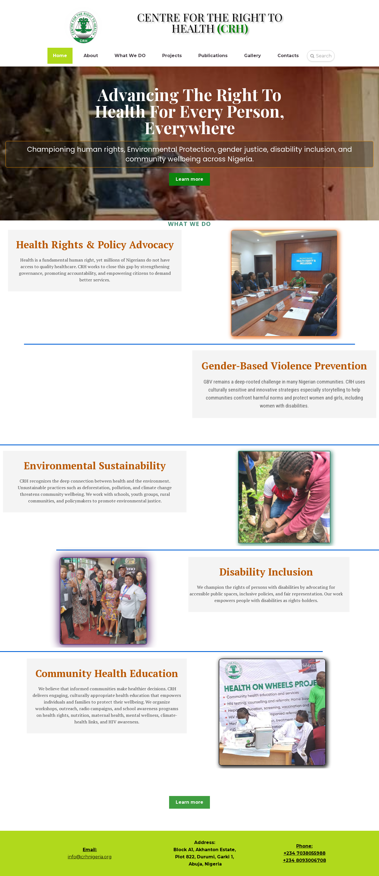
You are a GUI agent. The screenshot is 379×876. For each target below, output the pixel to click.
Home (60, 55)
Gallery (252, 55)
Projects (172, 55)
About (91, 55)
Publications (213, 55)
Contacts (288, 55)
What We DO (130, 55)
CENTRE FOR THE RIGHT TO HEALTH (209, 22)
